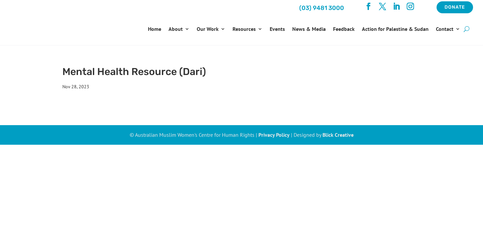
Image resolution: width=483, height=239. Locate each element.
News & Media (309, 29)
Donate (455, 7)
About (176, 29)
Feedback (344, 29)
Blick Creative (338, 134)
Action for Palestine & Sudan (395, 29)
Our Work (208, 29)
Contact (444, 29)
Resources (244, 29)
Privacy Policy (274, 134)
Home (154, 29)
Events (277, 29)
